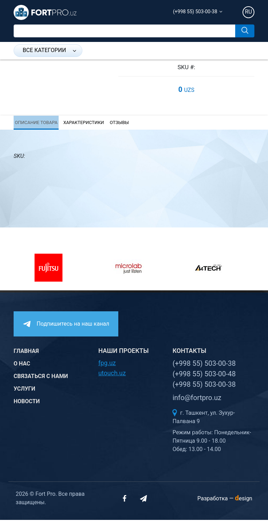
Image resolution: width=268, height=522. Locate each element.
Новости (27, 403)
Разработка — (224, 500)
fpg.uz (107, 365)
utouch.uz (112, 375)
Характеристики (81, 123)
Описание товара (35, 123)
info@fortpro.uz (196, 400)
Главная (26, 353)
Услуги (24, 390)
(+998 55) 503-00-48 (204, 376)
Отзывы (117, 123)
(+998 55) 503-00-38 (195, 11)
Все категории (49, 50)
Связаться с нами (41, 378)
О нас (22, 365)
